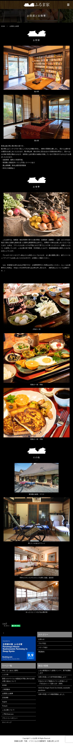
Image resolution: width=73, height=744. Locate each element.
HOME (3, 26)
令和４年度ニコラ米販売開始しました (51, 694)
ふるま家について (8, 710)
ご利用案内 (6, 689)
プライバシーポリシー (10, 718)
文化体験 (5, 697)
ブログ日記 (42, 643)
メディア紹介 (43, 647)
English (4, 702)
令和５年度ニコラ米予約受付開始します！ (53, 677)
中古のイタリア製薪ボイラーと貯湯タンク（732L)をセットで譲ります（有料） (53, 682)
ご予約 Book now (8, 714)
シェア (4, 623)
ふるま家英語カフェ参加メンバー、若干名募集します (54, 672)
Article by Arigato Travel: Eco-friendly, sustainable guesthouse (54, 689)
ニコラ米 (5, 674)
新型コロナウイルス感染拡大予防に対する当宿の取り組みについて (18, 680)
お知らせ (41, 639)
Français (4, 706)
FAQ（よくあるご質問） (10, 670)
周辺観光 (41, 652)
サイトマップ (6, 722)
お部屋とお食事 (7, 693)
